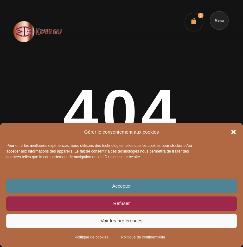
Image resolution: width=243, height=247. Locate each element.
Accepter (121, 186)
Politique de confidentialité (143, 237)
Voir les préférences (122, 220)
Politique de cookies (92, 237)
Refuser (121, 203)
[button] (233, 132)
